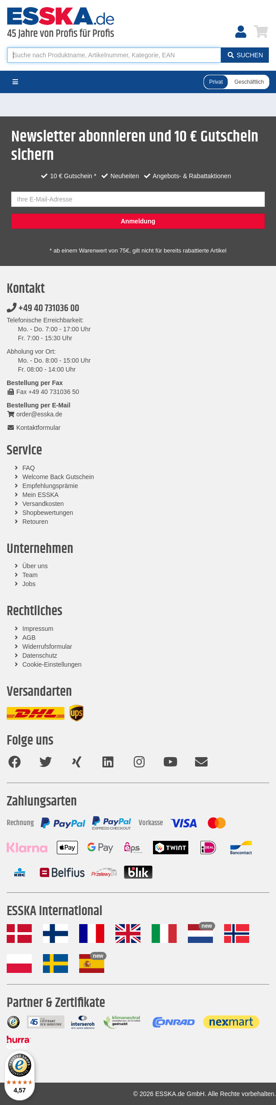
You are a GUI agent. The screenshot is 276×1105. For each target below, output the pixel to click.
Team (30, 574)
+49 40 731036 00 (43, 308)
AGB (29, 637)
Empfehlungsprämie (50, 485)
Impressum (37, 628)
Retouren (35, 521)
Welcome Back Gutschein (58, 476)
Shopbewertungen (47, 512)
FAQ (28, 467)
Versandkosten (43, 503)
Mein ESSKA (40, 494)
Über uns (35, 566)
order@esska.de (34, 414)
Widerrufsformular (47, 646)
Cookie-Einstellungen (51, 664)
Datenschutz (39, 655)
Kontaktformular (33, 427)
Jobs (29, 583)
